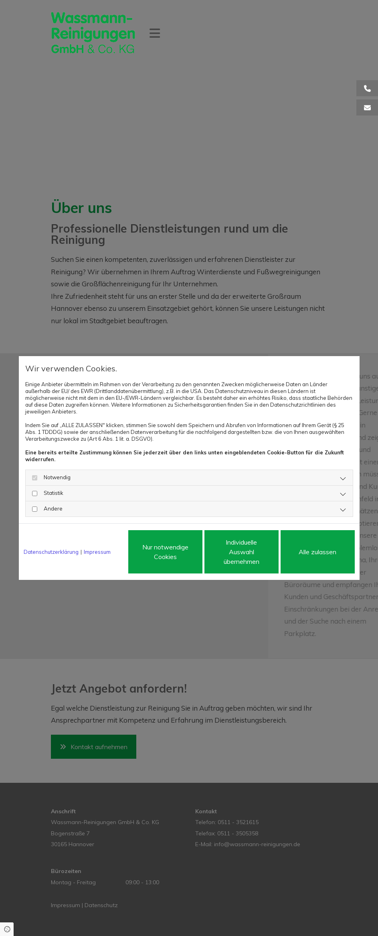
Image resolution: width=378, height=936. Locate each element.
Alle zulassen (317, 552)
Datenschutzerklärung (51, 552)
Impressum (97, 552)
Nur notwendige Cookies (165, 552)
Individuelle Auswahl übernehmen (241, 551)
